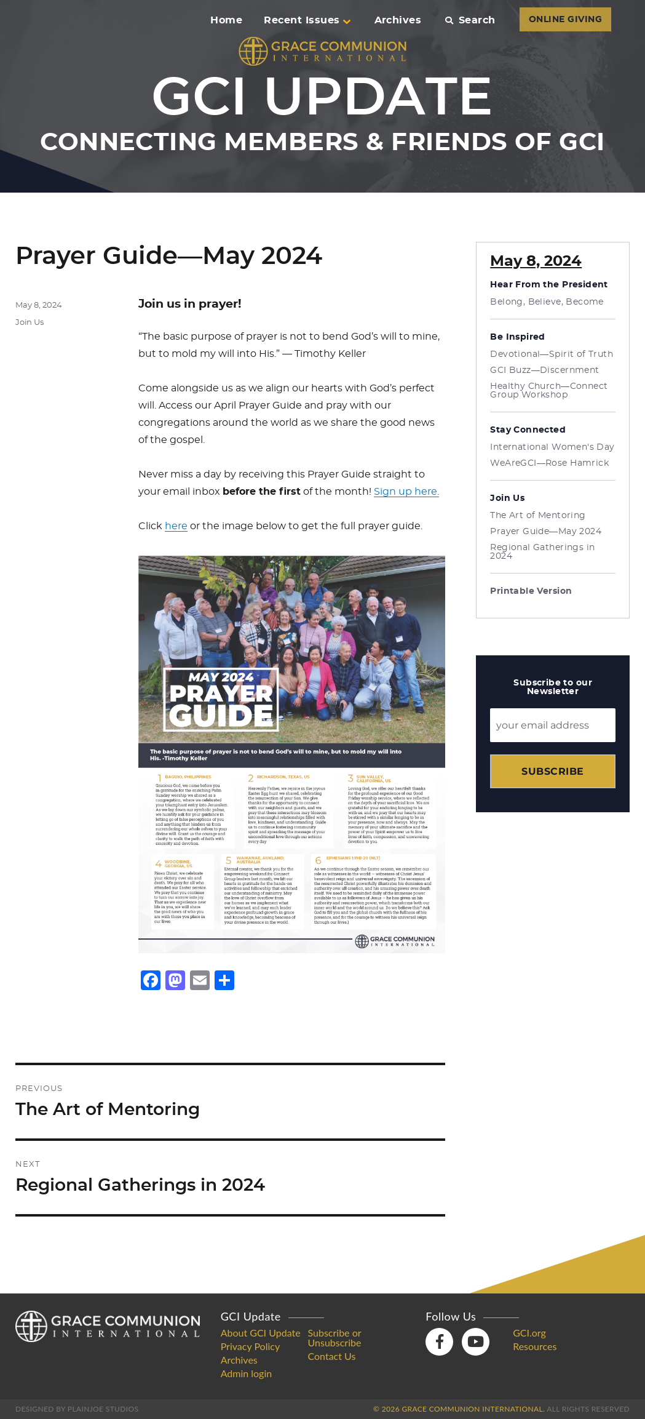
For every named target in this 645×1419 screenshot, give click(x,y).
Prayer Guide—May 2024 (545, 531)
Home (226, 20)
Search (470, 20)
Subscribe (552, 771)
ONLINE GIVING (565, 19)
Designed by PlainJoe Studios (76, 1408)
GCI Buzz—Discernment (544, 370)
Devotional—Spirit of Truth (551, 354)
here (176, 526)
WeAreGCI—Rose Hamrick (549, 463)
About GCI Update (261, 1333)
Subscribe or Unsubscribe (335, 1338)
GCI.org (529, 1333)
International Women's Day (552, 447)
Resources (534, 1346)
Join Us (29, 323)
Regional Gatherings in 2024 (542, 552)
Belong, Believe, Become (547, 302)
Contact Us (332, 1356)
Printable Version (531, 591)
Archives (398, 20)
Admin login (246, 1373)
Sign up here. (406, 492)
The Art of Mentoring (537, 515)
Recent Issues (307, 20)
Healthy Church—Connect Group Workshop (548, 390)
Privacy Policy (250, 1346)
